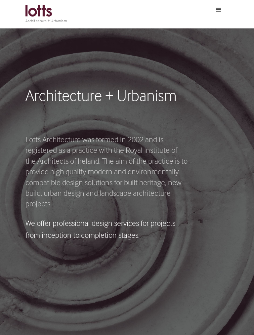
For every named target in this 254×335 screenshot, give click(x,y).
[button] (219, 10)
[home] (46, 14)
